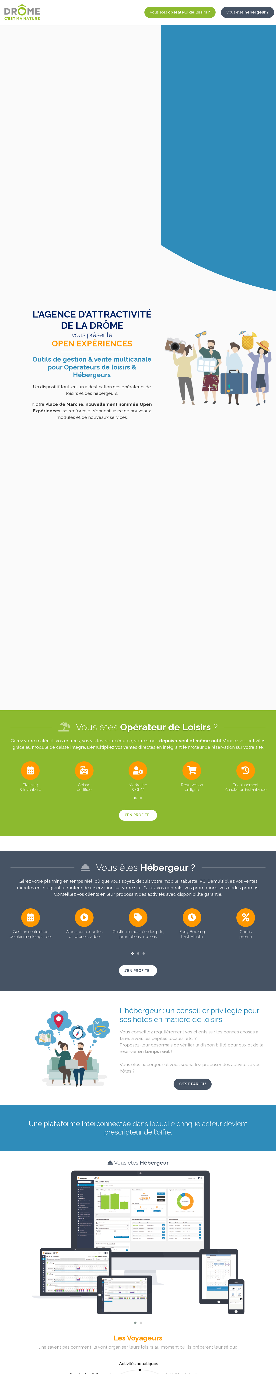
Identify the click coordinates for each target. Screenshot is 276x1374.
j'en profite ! (138, 815)
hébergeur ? (247, 12)
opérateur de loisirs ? (180, 12)
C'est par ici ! (192, 1084)
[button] (135, 798)
